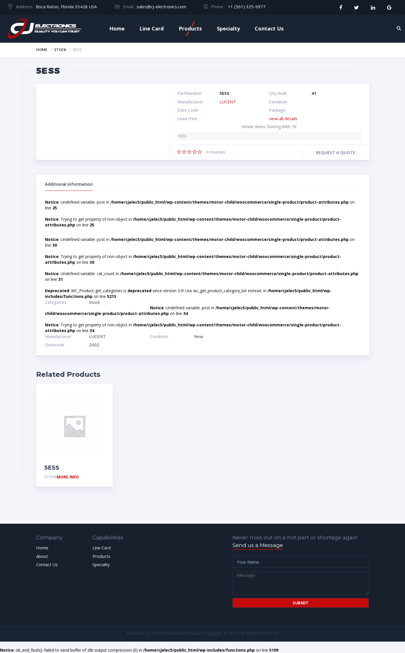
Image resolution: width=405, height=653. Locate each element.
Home (117, 28)
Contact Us (269, 28)
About (42, 556)
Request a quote (335, 152)
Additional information (69, 184)
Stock (60, 49)
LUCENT (227, 102)
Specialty (228, 28)
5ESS (182, 136)
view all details (283, 118)
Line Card (151, 28)
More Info (68, 477)
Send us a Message (258, 545)
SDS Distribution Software (177, 633)
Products (190, 28)
